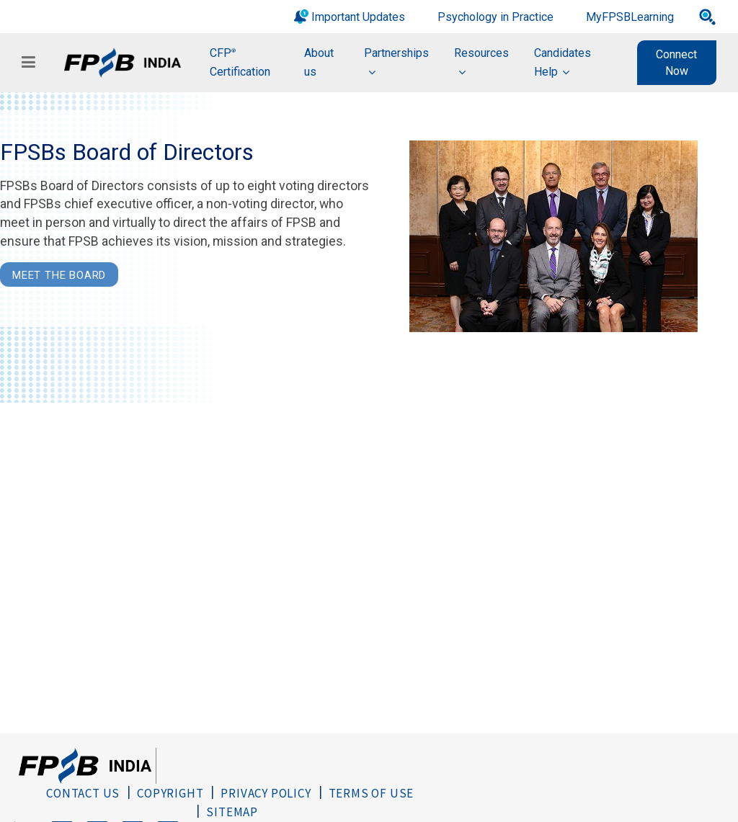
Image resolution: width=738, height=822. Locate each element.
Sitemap (232, 812)
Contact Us (83, 793)
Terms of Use (371, 793)
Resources (481, 53)
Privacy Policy (266, 793)
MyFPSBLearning (630, 17)
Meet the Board (59, 275)
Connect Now (676, 63)
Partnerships (396, 53)
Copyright (170, 793)
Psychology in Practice (495, 17)
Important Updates (358, 17)
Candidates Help (562, 62)
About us (319, 62)
